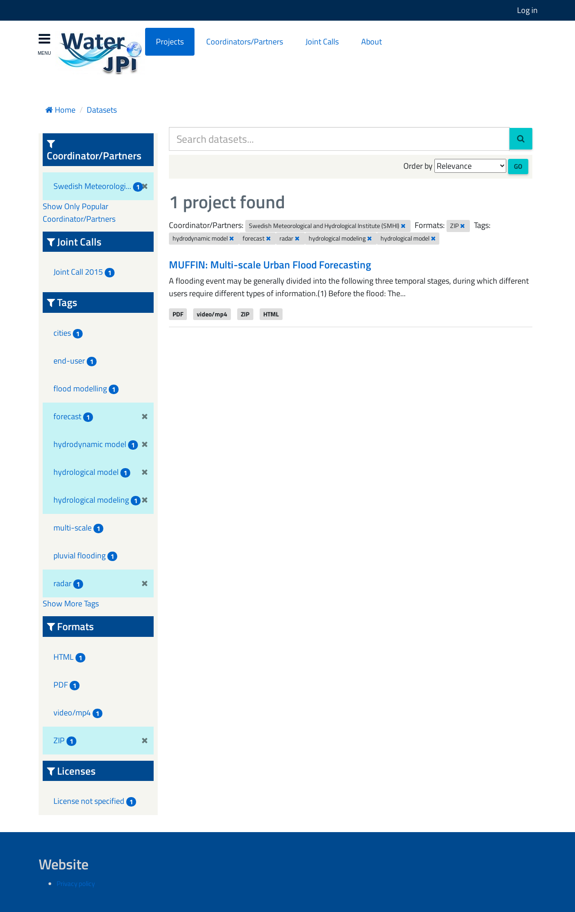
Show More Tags (71, 603)
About (371, 41)
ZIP (245, 313)
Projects (170, 41)
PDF (177, 313)
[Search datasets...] (339, 139)
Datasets (102, 110)
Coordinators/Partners (244, 41)
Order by (418, 166)
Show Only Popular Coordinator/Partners (79, 212)
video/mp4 (212, 313)
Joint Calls (322, 41)
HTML (271, 313)
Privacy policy (76, 883)
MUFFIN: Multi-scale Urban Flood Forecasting (270, 264)
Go (518, 166)
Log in (527, 10)
